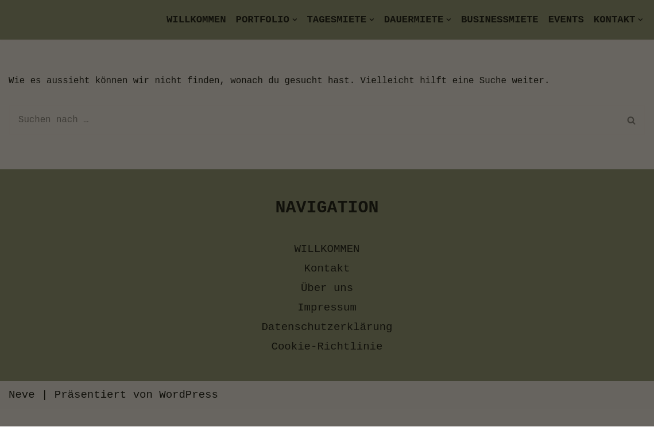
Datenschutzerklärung (244, 391)
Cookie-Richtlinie (353, 391)
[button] (327, 300)
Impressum (436, 391)
